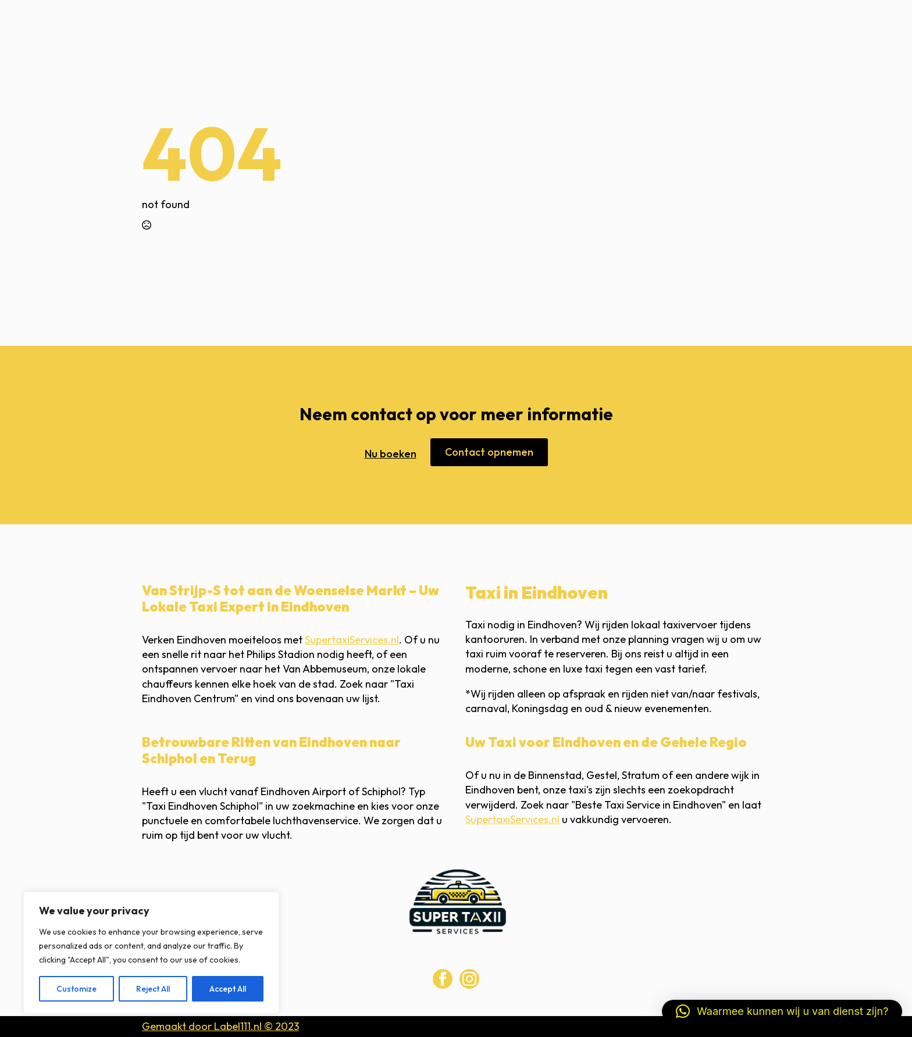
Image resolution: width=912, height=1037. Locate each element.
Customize (76, 989)
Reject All (153, 989)
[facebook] (443, 979)
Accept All (227, 989)
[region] (151, 953)
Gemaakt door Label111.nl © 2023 (220, 1026)
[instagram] (469, 979)
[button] (782, 1011)
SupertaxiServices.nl (352, 639)
